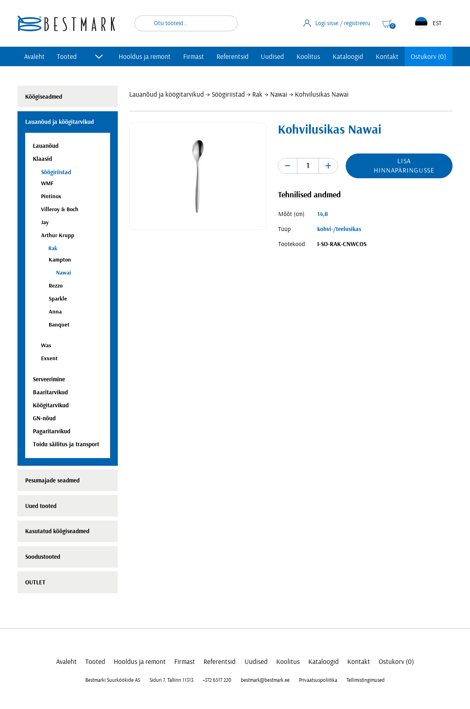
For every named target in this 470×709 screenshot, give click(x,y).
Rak (257, 94)
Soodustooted (42, 557)
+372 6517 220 (217, 680)
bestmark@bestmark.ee (265, 680)
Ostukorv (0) (428, 56)
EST (428, 23)
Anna (55, 312)
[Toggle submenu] (98, 56)
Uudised (272, 56)
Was (46, 345)
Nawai (278, 94)
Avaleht (34, 56)
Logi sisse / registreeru (337, 23)
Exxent (49, 358)
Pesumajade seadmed (52, 481)
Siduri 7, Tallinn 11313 (171, 680)
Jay (45, 222)
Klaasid (42, 159)
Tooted (67, 56)
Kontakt (387, 56)
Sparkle (58, 299)
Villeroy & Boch (59, 209)
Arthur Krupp (57, 235)
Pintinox (51, 196)
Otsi (226, 23)
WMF (47, 183)
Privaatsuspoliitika (318, 680)
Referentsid (233, 56)
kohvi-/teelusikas (339, 229)
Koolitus (308, 56)
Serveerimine (49, 379)
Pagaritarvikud (51, 431)
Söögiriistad (228, 94)
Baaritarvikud (50, 392)
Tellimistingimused (366, 680)
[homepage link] (66, 23)
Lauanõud (45, 146)
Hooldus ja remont (145, 56)
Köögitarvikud (51, 405)
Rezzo (56, 286)
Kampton (60, 260)
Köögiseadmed (43, 97)
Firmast (193, 56)
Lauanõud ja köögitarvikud (166, 94)
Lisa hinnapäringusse (404, 166)
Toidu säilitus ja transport (66, 444)
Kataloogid (348, 56)
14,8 (322, 214)
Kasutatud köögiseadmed (57, 531)
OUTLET (35, 582)
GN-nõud (44, 418)
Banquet (59, 325)
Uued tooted (40, 506)
